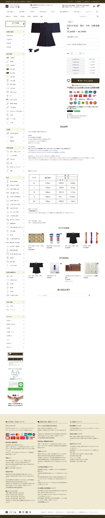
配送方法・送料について (72, 512)
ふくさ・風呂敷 (11, 155)
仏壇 (9, 276)
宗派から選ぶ (10, 11)
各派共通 (9, 47)
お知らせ (9, 320)
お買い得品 (76, 11)
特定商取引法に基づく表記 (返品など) (77, 116)
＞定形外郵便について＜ (43, 502)
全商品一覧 (43, 512)
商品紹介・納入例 (11, 324)
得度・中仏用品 (11, 99)
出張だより (9, 343)
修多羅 (9, 61)
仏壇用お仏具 (11, 280)
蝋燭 (41, 16)
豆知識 (8, 328)
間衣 (40, 221)
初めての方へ (51, 512)
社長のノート (9, 347)
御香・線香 (10, 261)
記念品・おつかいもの (13, 167)
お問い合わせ (96, 1)
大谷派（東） (9, 39)
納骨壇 (9, 258)
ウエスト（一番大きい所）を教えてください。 (77, 44)
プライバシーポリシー (94, 512)
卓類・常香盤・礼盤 (12, 189)
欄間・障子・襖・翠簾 (12, 242)
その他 (9, 122)
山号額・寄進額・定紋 (13, 238)
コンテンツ (87, 11)
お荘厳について (10, 332)
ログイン (71, 1)
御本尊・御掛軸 (11, 181)
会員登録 (78, 1)
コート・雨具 (11, 119)
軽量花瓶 (35, 16)
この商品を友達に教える (74, 117)
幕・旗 (9, 235)
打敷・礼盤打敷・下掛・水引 (14, 227)
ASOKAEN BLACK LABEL (39, 223)
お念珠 (31, 11)
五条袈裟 (22, 16)
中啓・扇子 (10, 159)
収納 (9, 163)
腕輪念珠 (10, 141)
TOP (29, 221)
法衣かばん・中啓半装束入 (14, 111)
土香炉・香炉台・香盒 (13, 204)
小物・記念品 (42, 11)
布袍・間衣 (34, 221)
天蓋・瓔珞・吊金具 (12, 193)
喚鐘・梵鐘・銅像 (12, 250)
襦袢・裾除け (11, 84)
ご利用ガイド (87, 1)
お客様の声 (9, 335)
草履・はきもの (11, 92)
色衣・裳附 (10, 69)
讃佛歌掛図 (11, 223)
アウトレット (10, 310)
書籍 (9, 170)
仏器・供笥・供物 (12, 208)
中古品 (9, 306)
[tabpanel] (46, 34)
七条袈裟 (15, 16)
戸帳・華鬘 (10, 231)
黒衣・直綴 (10, 73)
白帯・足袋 (10, 88)
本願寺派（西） (10, 35)
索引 (97, 11)
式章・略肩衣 (11, 107)
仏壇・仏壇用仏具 (64, 11)
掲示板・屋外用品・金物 (13, 254)
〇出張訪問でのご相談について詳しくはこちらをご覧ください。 (82, 108)
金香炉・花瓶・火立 (12, 200)
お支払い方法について (60, 512)
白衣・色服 (10, 80)
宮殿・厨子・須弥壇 (12, 185)
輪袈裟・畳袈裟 (11, 103)
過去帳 (9, 287)
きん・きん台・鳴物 (12, 212)
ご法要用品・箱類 (12, 216)
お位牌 (9, 291)
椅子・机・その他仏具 (13, 219)
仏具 (52, 11)
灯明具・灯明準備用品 (13, 196)
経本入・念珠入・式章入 (13, 151)
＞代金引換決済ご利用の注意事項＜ (14, 487)
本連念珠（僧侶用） (12, 133)
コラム (8, 339)
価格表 (69, 114)
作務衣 (9, 115)
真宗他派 (9, 43)
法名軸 (9, 284)
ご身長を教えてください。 (73, 36)
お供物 (28, 16)
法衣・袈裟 (21, 11)
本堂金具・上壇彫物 (12, 246)
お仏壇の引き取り (12, 295)
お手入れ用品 (11, 265)
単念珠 (9, 137)
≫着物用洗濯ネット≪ (33, 211)
